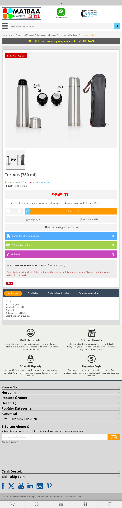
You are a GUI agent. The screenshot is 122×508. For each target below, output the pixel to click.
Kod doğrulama (9, 441)
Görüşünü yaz (43, 182)
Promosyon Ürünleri (25, 35)
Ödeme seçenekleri (89, 293)
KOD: (7, 186)
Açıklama (13, 293)
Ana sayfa (8, 35)
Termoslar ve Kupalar (46, 35)
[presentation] (15, 455)
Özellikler (33, 293)
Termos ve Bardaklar (68, 35)
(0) (34, 182)
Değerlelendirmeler (58, 293)
